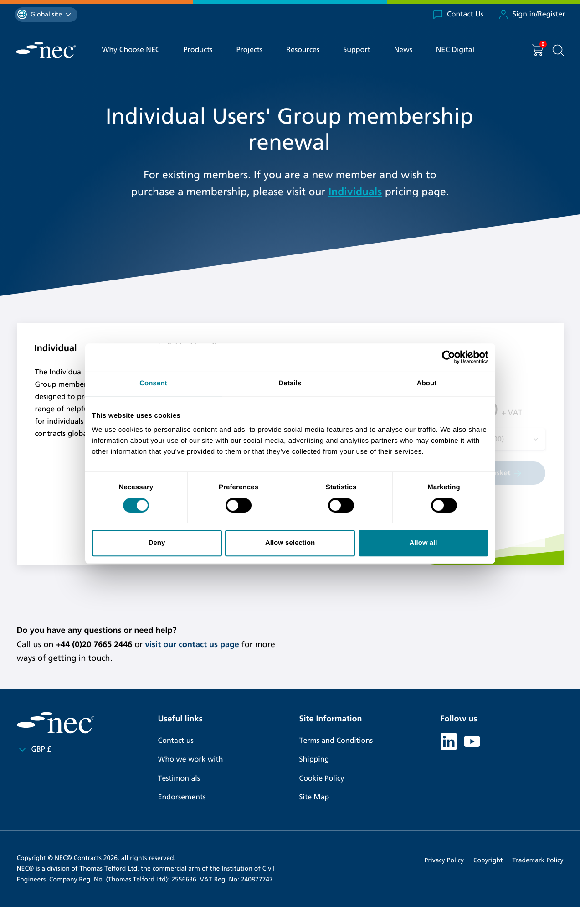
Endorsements (182, 797)
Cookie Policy (321, 778)
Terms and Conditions (336, 740)
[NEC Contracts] (46, 50)
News (403, 50)
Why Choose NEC (131, 50)
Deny (157, 543)
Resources (302, 50)
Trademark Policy (538, 860)
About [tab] (427, 383)
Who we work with (190, 759)
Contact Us (457, 14)
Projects (249, 50)
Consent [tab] (153, 383)
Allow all (423, 543)
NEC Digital (455, 50)
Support (356, 50)
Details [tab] (290, 383)
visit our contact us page (192, 644)
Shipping (314, 759)
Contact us (176, 740)
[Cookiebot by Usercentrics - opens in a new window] (448, 357)
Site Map (314, 797)
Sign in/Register (531, 14)
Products (198, 50)
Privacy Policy (444, 860)
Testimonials (179, 778)
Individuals (355, 192)
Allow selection (290, 543)
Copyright (488, 860)
